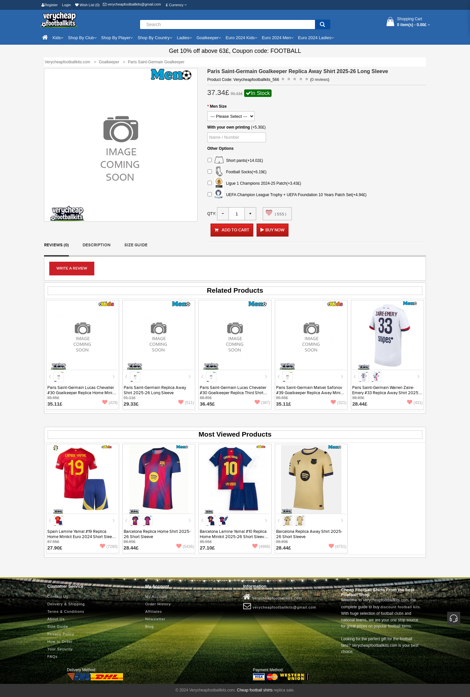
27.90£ (54, 547)
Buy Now (275, 230)
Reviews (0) (56, 245)
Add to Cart (231, 230)
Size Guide (136, 245)
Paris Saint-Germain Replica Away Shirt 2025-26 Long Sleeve (155, 390)
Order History (158, 604)
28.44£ (359, 404)
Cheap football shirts (255, 690)
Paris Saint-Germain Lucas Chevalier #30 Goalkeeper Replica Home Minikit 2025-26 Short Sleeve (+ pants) (82, 393)
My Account (156, 596)
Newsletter (155, 619)
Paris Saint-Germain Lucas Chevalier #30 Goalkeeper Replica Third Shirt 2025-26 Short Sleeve (233, 393)
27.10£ (207, 547)
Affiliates (153, 611)
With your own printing (228, 127)
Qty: (211, 213)
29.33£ (131, 404)
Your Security (60, 649)
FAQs (52, 656)
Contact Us (57, 596)
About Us (56, 619)
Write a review (71, 268)
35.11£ (54, 404)
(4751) (338, 546)
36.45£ (207, 404)
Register (49, 5)
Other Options (220, 148)
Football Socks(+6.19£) (237, 172)
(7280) (109, 546)
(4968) (261, 546)
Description (96, 245)
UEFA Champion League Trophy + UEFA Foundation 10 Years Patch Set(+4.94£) (287, 195)
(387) (262, 402)
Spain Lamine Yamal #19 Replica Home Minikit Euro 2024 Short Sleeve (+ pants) (81, 537)
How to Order (59, 641)
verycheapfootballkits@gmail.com (132, 4)
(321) (338, 402)
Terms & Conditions (65, 611)
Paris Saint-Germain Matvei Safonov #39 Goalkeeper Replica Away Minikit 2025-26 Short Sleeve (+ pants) (310, 393)
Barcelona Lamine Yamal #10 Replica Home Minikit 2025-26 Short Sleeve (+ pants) (233, 537)
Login (66, 5)
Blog (149, 626)
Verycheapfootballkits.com (272, 597)
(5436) (185, 546)
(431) (415, 402)
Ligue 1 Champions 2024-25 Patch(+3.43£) (254, 183)
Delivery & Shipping (66, 604)
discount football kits (400, 607)
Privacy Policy (60, 634)
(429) (110, 402)
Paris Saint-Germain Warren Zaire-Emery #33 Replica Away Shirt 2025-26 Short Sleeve (386, 393)
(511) (186, 402)
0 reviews (319, 79)
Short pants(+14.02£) (235, 161)
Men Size (218, 106)
